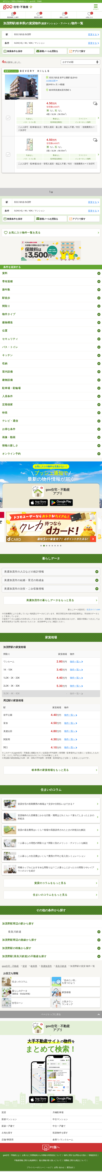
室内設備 (7, 371)
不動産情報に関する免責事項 (25, 1160)
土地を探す (7, 1132)
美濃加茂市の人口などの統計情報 (24, 571)
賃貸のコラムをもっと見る (50, 883)
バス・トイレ (10, 347)
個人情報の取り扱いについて (50, 1160)
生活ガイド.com (93, 609)
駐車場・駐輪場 (11, 388)
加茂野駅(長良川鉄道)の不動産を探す (24, 956)
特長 (4, 412)
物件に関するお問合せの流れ (75, 1155)
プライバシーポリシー (35, 1167)
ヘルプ (48, 1167)
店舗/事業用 (7, 1139)
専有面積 (7, 281)
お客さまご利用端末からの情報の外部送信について (41, 1155)
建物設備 (7, 379)
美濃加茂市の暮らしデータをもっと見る (50, 600)
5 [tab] (52, 545)
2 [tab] (44, 545)
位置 (4, 330)
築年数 (6, 289)
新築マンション (9, 1119)
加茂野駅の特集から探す (16, 948)
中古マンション (60, 1119)
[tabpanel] (51, 527)
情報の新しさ (10, 445)
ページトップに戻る (51, 1014)
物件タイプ (8, 314)
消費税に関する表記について (75, 1160)
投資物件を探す (60, 1132)
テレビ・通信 (10, 420)
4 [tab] (49, 545)
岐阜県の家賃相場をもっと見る (50, 769)
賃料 (4, 273)
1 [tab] (41, 545)
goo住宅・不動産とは (11, 1155)
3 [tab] (47, 545)
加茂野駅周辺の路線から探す (19, 939)
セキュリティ (10, 338)
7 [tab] (58, 545)
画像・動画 (8, 437)
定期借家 (7, 404)
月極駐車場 (58, 1112)
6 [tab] (55, 545)
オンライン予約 (11, 453)
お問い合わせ (59, 1167)
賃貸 (4, 1112)
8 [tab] (61, 545)
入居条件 (7, 396)
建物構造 (7, 322)
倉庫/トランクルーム (63, 1139)
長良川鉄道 (14, 931)
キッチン (7, 355)
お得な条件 (8, 429)
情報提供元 (93, 1155)
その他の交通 (51, 80)
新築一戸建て (8, 1126)
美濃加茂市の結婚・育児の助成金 (24, 580)
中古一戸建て (59, 1126)
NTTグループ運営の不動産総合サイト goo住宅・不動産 (22, 1)
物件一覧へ (75, 661)
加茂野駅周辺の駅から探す (18, 923)
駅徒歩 (6, 297)
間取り (6, 306)
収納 (4, 363)
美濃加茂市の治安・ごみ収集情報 (24, 588)
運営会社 (70, 1167)
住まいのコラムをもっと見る (50, 894)
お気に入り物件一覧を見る (22, 232)
